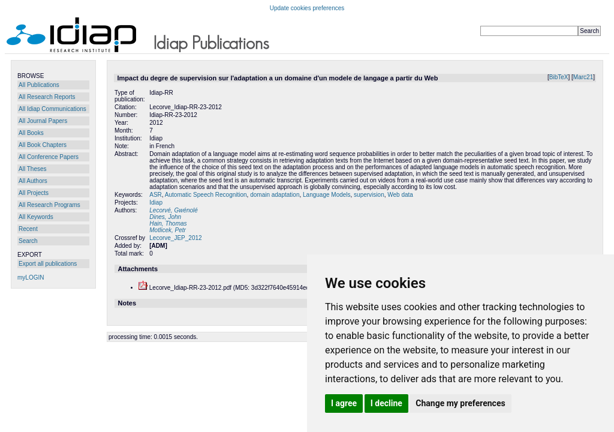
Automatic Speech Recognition (206, 194)
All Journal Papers (43, 121)
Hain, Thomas (167, 223)
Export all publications (48, 263)
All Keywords (36, 217)
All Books (31, 133)
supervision (369, 194)
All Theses (33, 169)
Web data (400, 194)
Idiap (155, 202)
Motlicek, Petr (167, 230)
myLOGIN (30, 277)
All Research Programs (49, 205)
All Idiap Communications (52, 109)
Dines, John (165, 217)
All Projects (34, 193)
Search (28, 241)
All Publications (39, 85)
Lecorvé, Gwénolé (173, 210)
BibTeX (558, 77)
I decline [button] (386, 403)
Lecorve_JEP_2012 (175, 238)
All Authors (33, 181)
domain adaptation (274, 194)
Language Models (327, 194)
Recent (28, 229)
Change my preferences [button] (460, 403)
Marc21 (583, 77)
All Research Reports (47, 97)
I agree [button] (344, 403)
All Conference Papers (49, 157)
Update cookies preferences (307, 8)
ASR (155, 194)
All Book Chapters (43, 145)
